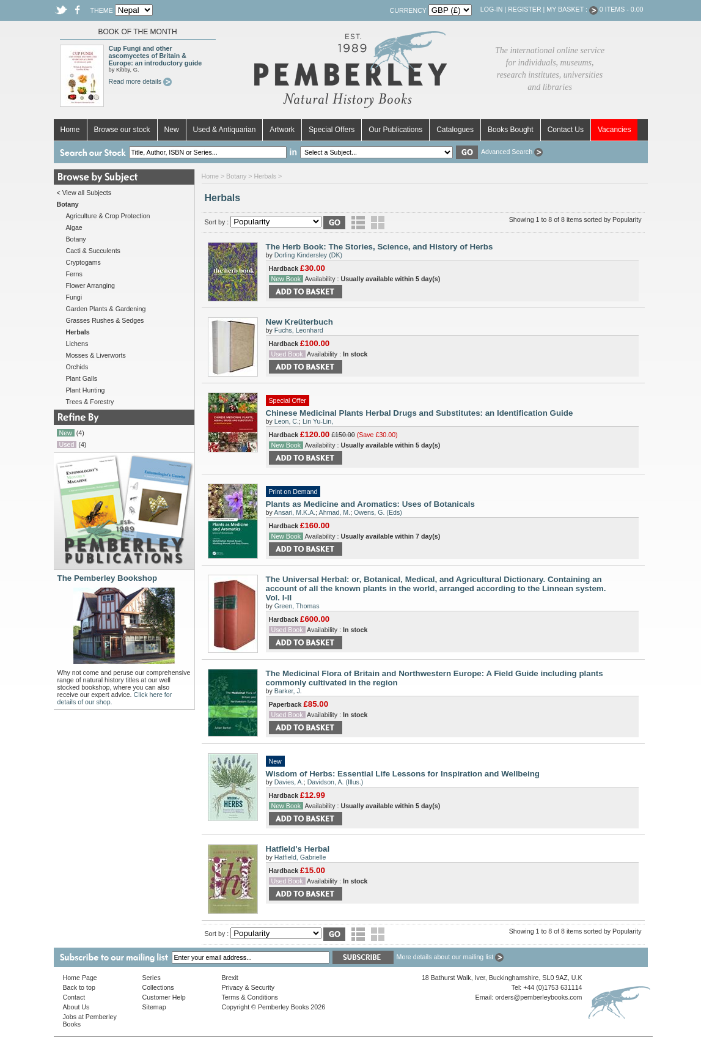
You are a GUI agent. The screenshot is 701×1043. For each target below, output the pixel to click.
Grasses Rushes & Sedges (105, 320)
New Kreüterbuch (299, 321)
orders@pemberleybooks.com (538, 997)
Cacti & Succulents (93, 250)
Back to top (79, 987)
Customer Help (164, 997)
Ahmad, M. (335, 512)
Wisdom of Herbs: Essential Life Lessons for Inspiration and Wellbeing (403, 773)
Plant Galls (82, 378)
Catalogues (455, 129)
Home (70, 129)
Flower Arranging (91, 285)
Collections (158, 987)
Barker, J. (288, 691)
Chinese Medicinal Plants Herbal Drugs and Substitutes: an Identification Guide (419, 413)
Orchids (77, 366)
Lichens (77, 343)
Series (151, 977)
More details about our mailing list (450, 956)
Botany (76, 239)
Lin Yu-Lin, (318, 421)
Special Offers (331, 129)
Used (67, 444)
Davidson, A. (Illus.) (335, 782)
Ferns (74, 274)
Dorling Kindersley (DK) (308, 255)
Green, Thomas (297, 606)
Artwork (282, 129)
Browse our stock (122, 129)
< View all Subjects (84, 192)
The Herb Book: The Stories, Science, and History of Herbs (379, 246)
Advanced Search (512, 151)
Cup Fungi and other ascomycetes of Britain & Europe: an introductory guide (155, 56)
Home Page (80, 977)
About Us (76, 1007)
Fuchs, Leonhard (298, 330)
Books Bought (511, 129)
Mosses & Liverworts (96, 355)
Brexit (230, 977)
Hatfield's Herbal (298, 848)
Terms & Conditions (250, 997)
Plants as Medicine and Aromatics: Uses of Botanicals (370, 504)
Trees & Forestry (90, 401)
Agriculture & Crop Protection (108, 215)
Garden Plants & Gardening (106, 308)
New (171, 129)
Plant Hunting (85, 390)
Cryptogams (83, 262)
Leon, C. (286, 421)
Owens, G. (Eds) (378, 512)
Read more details (140, 81)
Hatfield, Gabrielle (300, 857)
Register (524, 9)
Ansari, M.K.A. (294, 512)
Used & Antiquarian (224, 129)
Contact (74, 997)
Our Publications (395, 129)
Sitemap (154, 1007)
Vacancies (614, 129)
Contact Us (566, 129)
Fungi (74, 297)
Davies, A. (289, 782)
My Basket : (572, 9)
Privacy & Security (248, 987)
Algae (74, 227)
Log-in (491, 9)
